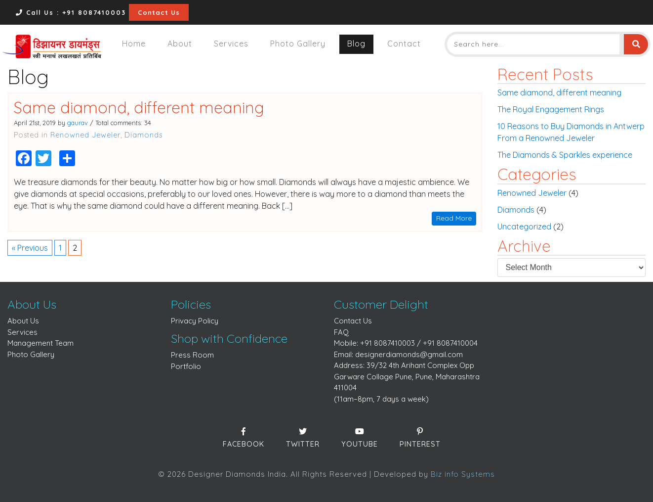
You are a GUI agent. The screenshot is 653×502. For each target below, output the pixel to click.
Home (134, 43)
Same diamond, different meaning (139, 107)
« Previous (30, 248)
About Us (23, 320)
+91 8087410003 (387, 343)
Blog (356, 43)
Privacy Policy (194, 320)
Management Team (40, 343)
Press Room (192, 355)
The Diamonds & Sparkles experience (564, 155)
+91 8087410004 (450, 343)
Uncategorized (524, 226)
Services (231, 43)
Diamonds (143, 135)
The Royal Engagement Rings (550, 109)
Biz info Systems (463, 474)
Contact (404, 43)
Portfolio (186, 366)
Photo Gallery (298, 43)
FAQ (341, 332)
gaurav (77, 123)
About (179, 43)
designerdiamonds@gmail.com (409, 354)
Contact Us (159, 12)
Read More (454, 218)
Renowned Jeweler (85, 135)
